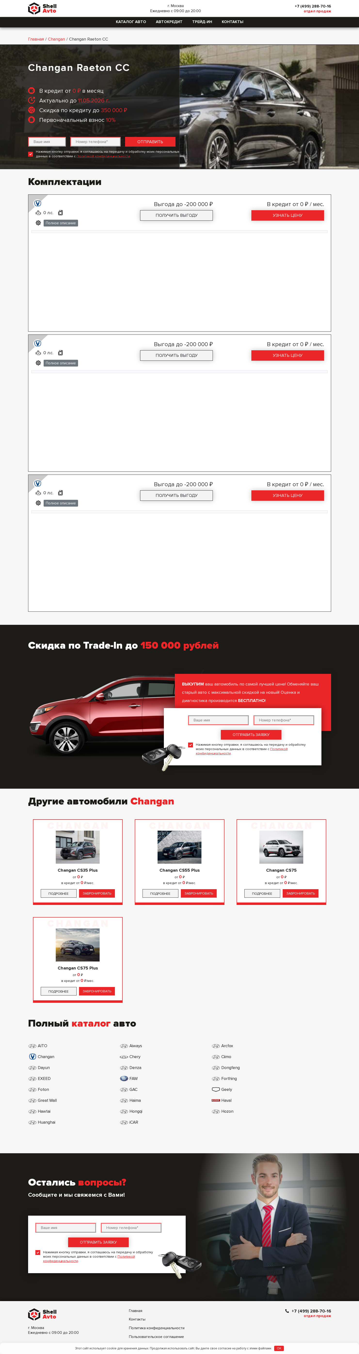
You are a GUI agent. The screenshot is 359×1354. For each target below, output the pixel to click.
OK (279, 1348)
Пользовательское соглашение (156, 1293)
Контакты (232, 21)
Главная (36, 39)
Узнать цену (288, 215)
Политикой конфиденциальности (103, 156)
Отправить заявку (251, 734)
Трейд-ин (202, 21)
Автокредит (169, 21)
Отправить (150, 141)
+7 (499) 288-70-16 (311, 6)
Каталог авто (131, 21)
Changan (56, 39)
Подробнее (58, 894)
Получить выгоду (177, 215)
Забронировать (97, 893)
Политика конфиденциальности (156, 1284)
